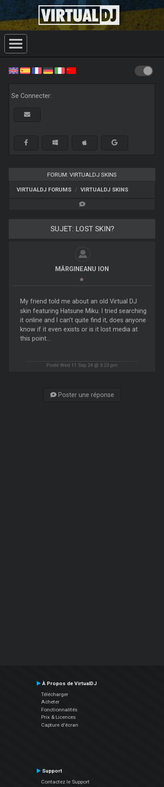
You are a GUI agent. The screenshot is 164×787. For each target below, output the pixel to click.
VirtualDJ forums (44, 189)
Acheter (50, 702)
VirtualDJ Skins (104, 189)
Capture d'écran (59, 725)
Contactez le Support (65, 782)
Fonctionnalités (59, 710)
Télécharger (54, 694)
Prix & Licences (58, 717)
